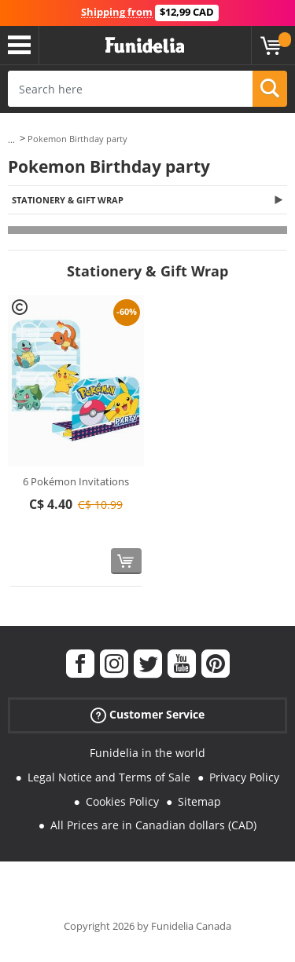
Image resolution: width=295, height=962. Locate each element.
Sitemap (199, 801)
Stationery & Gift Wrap (68, 200)
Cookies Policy (122, 801)
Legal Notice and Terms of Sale (109, 777)
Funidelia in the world (147, 752)
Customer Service (147, 715)
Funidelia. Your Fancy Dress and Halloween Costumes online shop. (144, 45)
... (11, 139)
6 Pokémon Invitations (76, 481)
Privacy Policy (244, 777)
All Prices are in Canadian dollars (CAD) (153, 825)
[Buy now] (126, 561)
